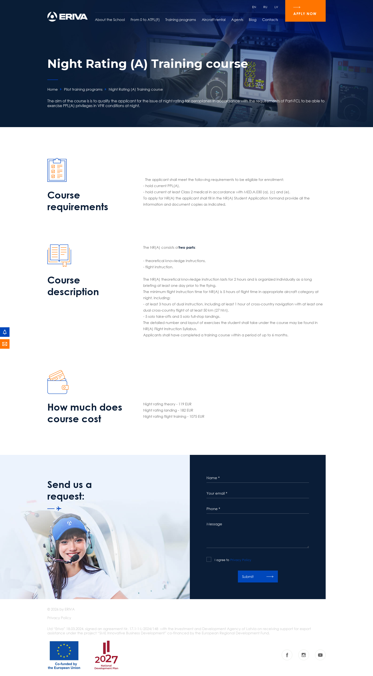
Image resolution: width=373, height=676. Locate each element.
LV (276, 7)
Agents (237, 19)
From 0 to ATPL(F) (145, 19)
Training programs (180, 19)
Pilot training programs (83, 89)
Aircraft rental (214, 19)
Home (52, 89)
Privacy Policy (240, 560)
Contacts (270, 19)
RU (265, 7)
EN (254, 7)
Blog (252, 19)
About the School (110, 19)
